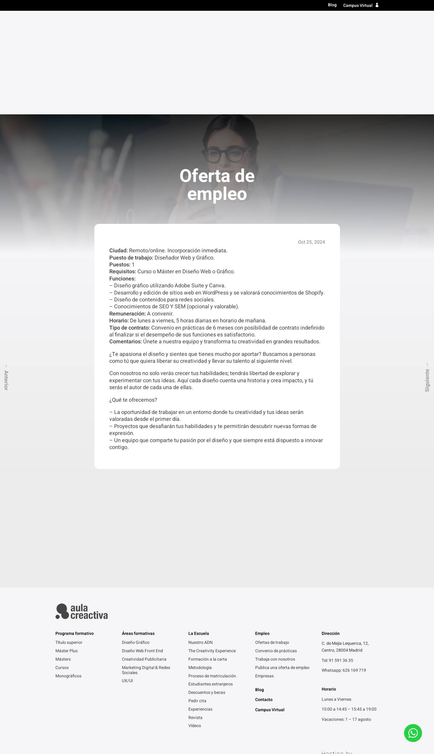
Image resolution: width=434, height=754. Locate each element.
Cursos (283, 21)
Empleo (340, 21)
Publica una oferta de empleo (282, 564)
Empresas (264, 572)
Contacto (366, 21)
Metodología (200, 564)
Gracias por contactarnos (153, 725)
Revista (195, 614)
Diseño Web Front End (142, 547)
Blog (332, 5)
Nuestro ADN (200, 539)
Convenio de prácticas (276, 547)
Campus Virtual (358, 5)
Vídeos (194, 622)
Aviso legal (113, 725)
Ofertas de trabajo (272, 539)
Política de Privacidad (75, 725)
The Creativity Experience (212, 547)
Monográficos (68, 572)
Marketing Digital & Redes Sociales (146, 567)
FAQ (188, 725)
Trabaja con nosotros (275, 556)
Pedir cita (197, 597)
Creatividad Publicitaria (144, 556)
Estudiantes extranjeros (210, 580)
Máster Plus (66, 547)
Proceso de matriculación (212, 572)
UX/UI (127, 577)
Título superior (223, 21)
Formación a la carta (207, 556)
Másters (258, 21)
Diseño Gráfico (135, 539)
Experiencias (200, 606)
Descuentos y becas (206, 589)
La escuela (311, 21)
